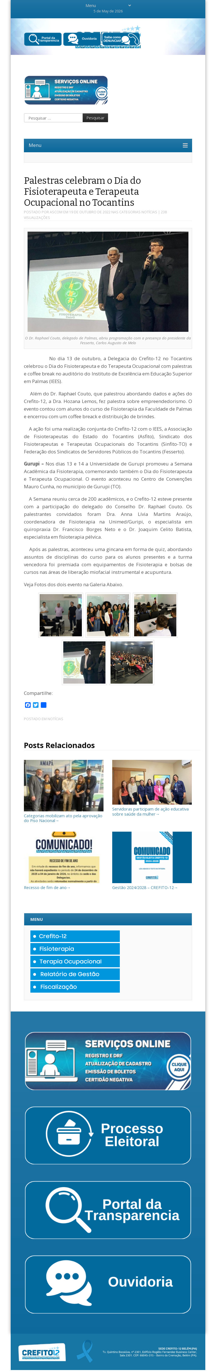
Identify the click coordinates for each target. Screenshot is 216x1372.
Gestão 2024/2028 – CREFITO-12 (152, 885)
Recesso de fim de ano (64, 885)
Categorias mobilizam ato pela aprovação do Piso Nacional (64, 815)
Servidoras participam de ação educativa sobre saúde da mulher (152, 809)
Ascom (56, 212)
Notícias (149, 212)
